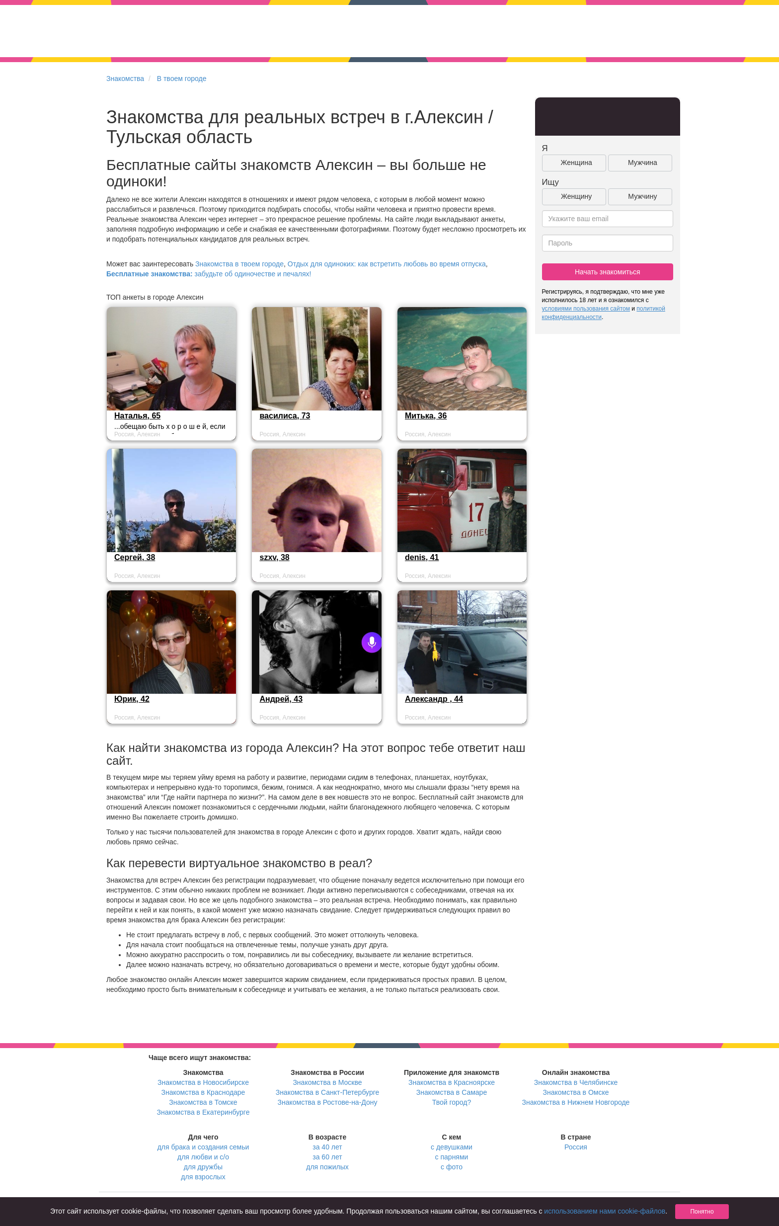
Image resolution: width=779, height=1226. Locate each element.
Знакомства (125, 78)
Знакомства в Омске (576, 1092)
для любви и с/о (203, 1157)
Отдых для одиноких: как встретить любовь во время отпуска (387, 264)
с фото (452, 1167)
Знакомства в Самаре (451, 1092)
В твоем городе (182, 78)
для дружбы (203, 1167)
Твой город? (451, 1102)
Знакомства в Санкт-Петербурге (328, 1092)
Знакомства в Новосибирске (203, 1082)
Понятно (701, 1211)
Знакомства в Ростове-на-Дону (328, 1102)
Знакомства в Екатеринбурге (203, 1112)
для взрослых (203, 1177)
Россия (575, 1147)
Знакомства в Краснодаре (203, 1092)
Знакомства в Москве (327, 1082)
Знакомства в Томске (203, 1102)
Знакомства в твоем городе (239, 264)
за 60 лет (327, 1157)
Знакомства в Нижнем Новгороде (576, 1102)
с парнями (451, 1157)
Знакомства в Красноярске (451, 1082)
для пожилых (327, 1167)
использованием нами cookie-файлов (604, 1211)
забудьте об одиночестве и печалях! (208, 274)
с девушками (451, 1147)
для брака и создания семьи (203, 1147)
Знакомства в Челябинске (576, 1082)
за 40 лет (327, 1147)
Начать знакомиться (607, 272)
